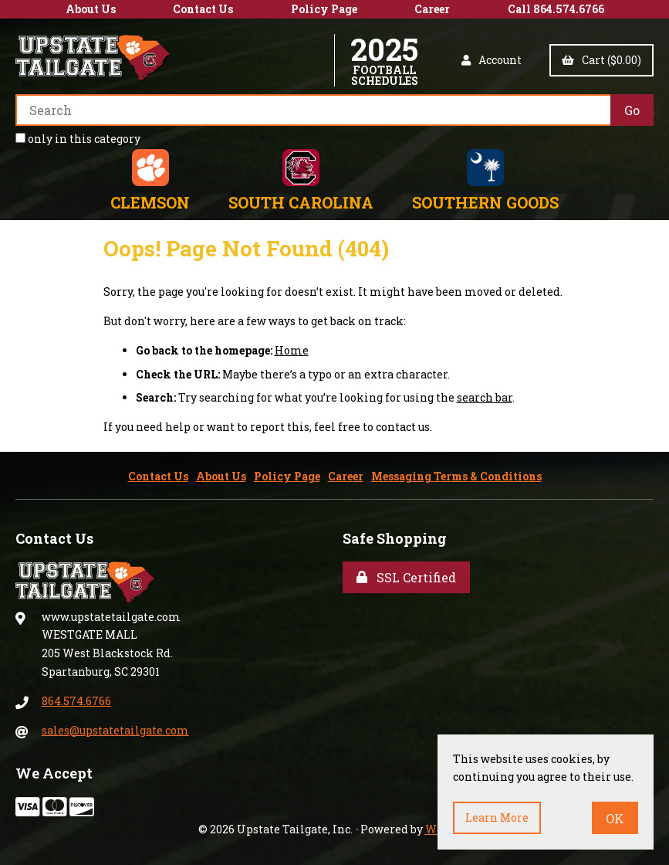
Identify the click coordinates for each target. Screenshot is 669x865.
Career (432, 9)
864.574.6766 (76, 701)
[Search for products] (312, 110)
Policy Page (324, 9)
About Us (91, 9)
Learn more (497, 817)
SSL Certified (406, 577)
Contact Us (203, 9)
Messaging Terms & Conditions (456, 476)
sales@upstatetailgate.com (115, 730)
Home (292, 350)
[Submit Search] (632, 110)
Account (491, 60)
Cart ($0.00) (601, 60)
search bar (484, 397)
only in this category (77, 138)
